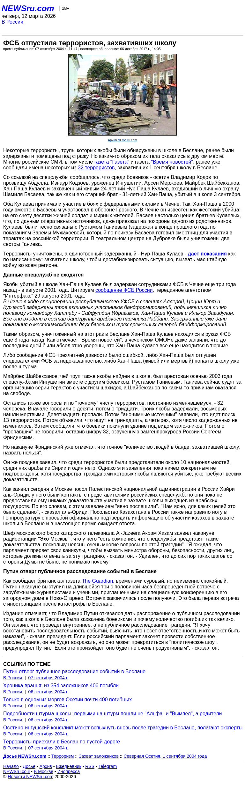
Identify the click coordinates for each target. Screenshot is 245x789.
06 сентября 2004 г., (49, 691)
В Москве (43, 771)
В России (12, 22)
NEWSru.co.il (16, 771)
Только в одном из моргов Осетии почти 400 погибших (67, 699)
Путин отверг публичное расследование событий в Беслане (74, 671)
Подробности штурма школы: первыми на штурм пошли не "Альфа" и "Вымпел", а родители (112, 713)
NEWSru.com (28, 8)
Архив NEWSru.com (122, 140)
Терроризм (62, 756)
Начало (11, 766)
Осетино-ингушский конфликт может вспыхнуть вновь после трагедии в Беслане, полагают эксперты (122, 727)
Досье (29, 766)
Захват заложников (99, 756)
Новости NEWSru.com (30, 776)
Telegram (108, 766)
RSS (89, 766)
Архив (46, 766)
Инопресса (68, 771)
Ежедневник (68, 766)
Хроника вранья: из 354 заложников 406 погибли (61, 685)
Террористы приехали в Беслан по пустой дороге (61, 741)
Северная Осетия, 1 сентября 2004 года (165, 756)
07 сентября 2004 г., (49, 677)
